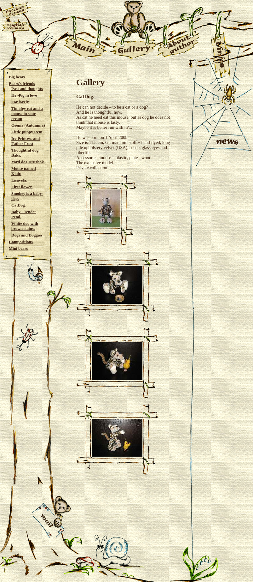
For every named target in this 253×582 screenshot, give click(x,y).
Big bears (17, 77)
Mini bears (18, 248)
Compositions (21, 241)
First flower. (21, 186)
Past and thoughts (27, 88)
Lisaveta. (19, 180)
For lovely (20, 101)
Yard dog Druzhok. (28, 161)
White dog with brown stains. (24, 226)
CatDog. (18, 205)
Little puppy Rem (26, 131)
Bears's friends (22, 83)
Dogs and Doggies (26, 235)
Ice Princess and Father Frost (25, 141)
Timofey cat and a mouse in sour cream (27, 113)
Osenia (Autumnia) (28, 125)
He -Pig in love (24, 95)
